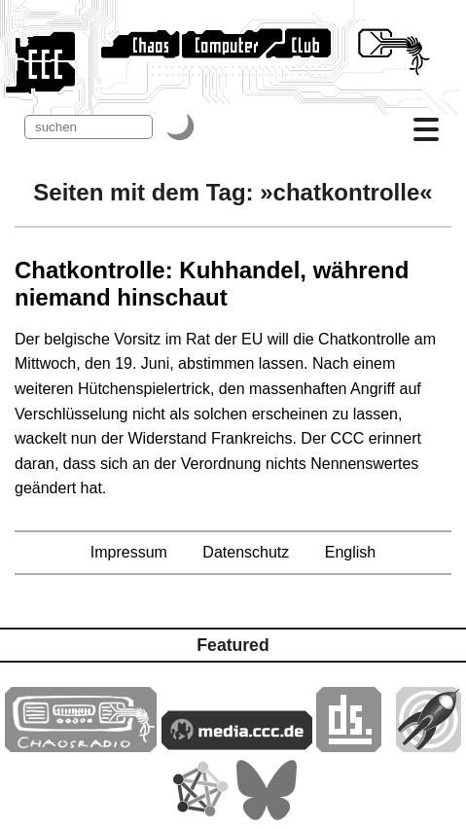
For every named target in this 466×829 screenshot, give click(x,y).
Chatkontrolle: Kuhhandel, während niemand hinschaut (212, 283)
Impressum (128, 552)
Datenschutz (245, 552)
